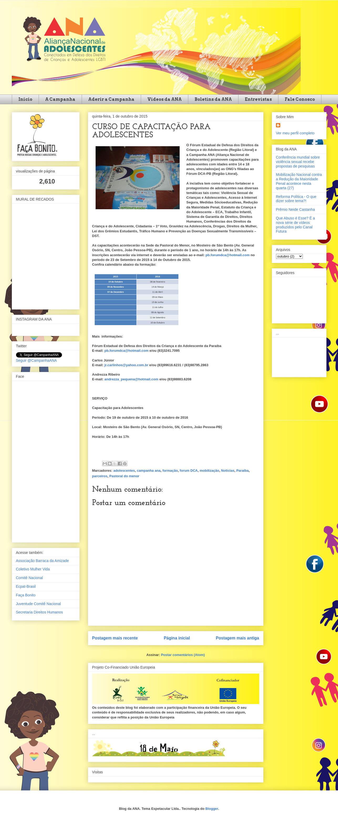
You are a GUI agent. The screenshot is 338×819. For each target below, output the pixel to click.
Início (25, 99)
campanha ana (148, 470)
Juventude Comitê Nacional (38, 604)
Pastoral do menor (124, 476)
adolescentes (124, 470)
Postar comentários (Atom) (183, 655)
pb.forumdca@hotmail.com (228, 255)
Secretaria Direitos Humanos (39, 612)
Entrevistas (258, 99)
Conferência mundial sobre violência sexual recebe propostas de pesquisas (298, 161)
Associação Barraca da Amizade (42, 561)
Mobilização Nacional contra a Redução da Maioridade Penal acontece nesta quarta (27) (299, 181)
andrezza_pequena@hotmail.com (131, 379)
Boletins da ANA (213, 99)
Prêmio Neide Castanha (295, 209)
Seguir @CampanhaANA (36, 360)
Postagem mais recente (115, 638)
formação (170, 470)
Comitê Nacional (29, 578)
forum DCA (189, 470)
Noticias (228, 470)
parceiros (100, 476)
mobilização (209, 470)
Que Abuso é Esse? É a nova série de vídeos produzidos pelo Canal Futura (295, 224)
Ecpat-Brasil (26, 586)
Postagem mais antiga (237, 638)
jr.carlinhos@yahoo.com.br (126, 365)
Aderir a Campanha (111, 99)
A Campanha (60, 99)
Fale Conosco (300, 99)
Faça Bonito (26, 595)
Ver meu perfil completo (295, 133)
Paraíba (242, 470)
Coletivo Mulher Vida (33, 569)
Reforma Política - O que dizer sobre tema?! (296, 199)
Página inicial (177, 638)
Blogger (211, 809)
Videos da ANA (164, 99)
